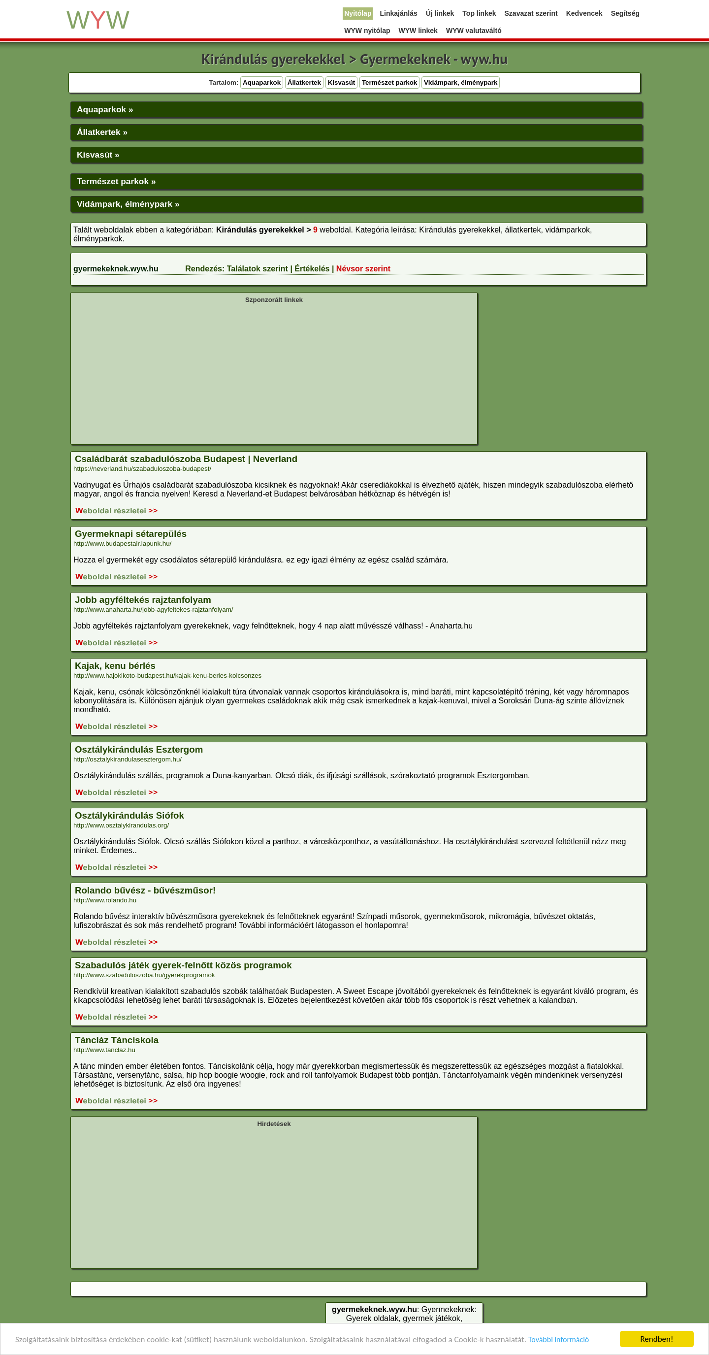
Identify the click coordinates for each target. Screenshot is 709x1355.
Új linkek (440, 13)
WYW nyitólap (367, 30)
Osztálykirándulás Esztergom (139, 749)
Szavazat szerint (531, 13)
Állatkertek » (102, 132)
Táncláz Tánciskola (117, 1040)
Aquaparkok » (105, 109)
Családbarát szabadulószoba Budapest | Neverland (186, 459)
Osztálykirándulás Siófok (129, 815)
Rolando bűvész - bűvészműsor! (145, 890)
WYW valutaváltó (474, 30)
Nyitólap (357, 13)
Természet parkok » (116, 181)
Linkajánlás (398, 13)
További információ (558, 1340)
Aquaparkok (262, 82)
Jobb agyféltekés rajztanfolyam (143, 600)
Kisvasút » (98, 155)
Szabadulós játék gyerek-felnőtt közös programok (183, 965)
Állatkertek (304, 82)
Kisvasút (341, 82)
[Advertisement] (274, 373)
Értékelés (311, 268)
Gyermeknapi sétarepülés (131, 534)
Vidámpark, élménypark (460, 82)
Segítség (625, 13)
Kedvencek (584, 13)
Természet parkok (389, 82)
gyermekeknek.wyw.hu (116, 268)
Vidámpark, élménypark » (128, 204)
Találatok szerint (257, 268)
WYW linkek (418, 30)
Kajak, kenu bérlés (115, 666)
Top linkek (479, 13)
